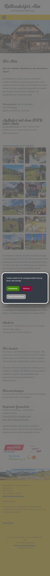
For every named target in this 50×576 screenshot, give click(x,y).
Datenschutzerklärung (16, 297)
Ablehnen (26, 288)
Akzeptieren (12, 288)
